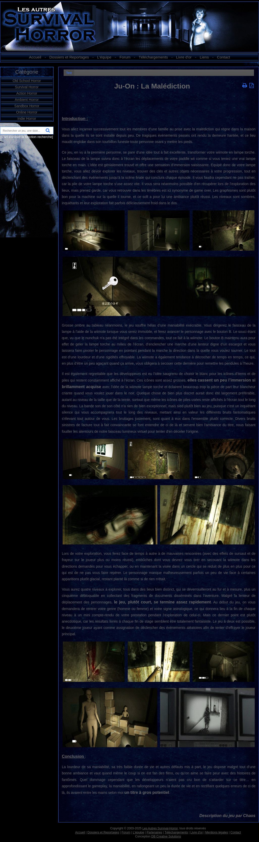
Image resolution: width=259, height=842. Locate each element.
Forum (124, 57)
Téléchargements (153, 57)
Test (69, 73)
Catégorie (26, 72)
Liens (204, 57)
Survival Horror (26, 87)
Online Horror (26, 112)
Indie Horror (26, 119)
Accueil (35, 57)
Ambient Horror (27, 100)
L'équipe (104, 57)
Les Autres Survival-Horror (160, 828)
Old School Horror (27, 81)
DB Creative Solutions (166, 836)
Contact (223, 57)
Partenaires (154, 832)
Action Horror (26, 93)
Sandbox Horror (26, 106)
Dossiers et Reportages (69, 57)
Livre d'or (184, 57)
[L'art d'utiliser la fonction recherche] (27, 137)
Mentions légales (216, 832)
